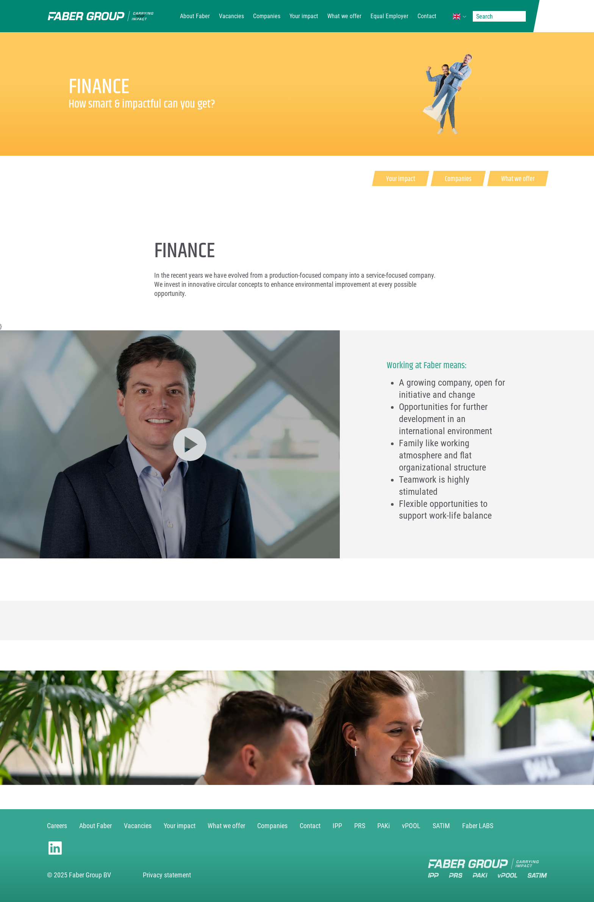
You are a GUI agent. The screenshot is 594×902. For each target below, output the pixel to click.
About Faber (195, 16)
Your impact (303, 16)
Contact (426, 16)
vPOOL (411, 826)
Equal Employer (389, 16)
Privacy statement (167, 875)
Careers (57, 826)
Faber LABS (477, 826)
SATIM (441, 826)
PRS (359, 826)
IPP (337, 826)
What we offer (344, 16)
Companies (266, 16)
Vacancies (231, 16)
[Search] (499, 16)
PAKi (383, 826)
